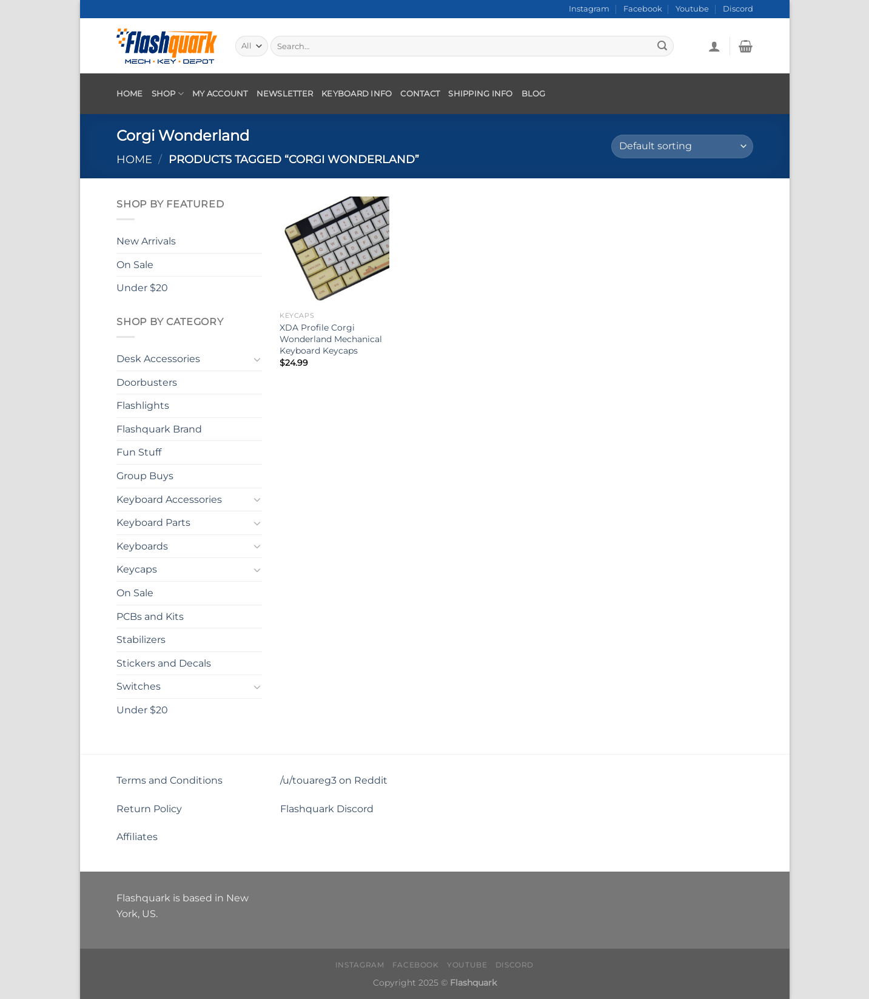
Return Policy (149, 809)
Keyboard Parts (153, 522)
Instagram (589, 8)
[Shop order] (682, 146)
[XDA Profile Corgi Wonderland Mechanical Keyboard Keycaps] (334, 251)
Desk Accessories (158, 359)
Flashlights (142, 405)
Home (129, 93)
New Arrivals (146, 241)
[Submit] (662, 46)
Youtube (692, 8)
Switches (138, 686)
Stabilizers (141, 639)
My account (220, 93)
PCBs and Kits (150, 616)
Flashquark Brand (159, 429)
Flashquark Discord (327, 809)
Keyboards (142, 546)
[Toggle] (257, 358)
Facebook (642, 8)
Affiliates (137, 837)
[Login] (714, 46)
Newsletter (285, 93)
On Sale (134, 264)
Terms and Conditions (169, 780)
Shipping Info (480, 93)
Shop (168, 93)
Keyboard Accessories (169, 499)
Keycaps (136, 569)
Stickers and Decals (163, 663)
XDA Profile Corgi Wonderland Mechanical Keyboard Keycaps (331, 338)
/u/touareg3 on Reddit (334, 780)
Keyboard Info (356, 93)
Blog (534, 93)
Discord (738, 8)
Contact (420, 93)
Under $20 (142, 288)
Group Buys (144, 476)
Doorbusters (146, 382)
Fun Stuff (138, 452)
